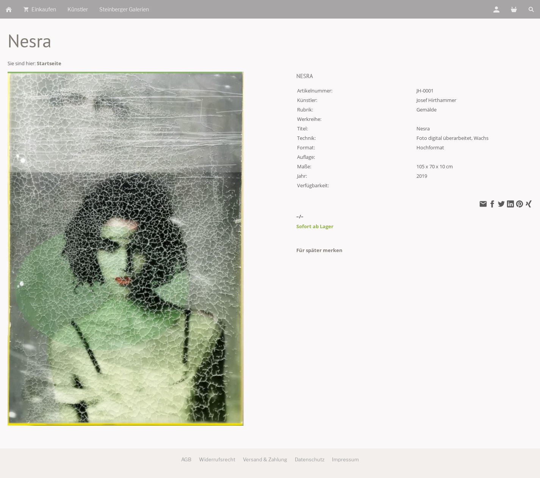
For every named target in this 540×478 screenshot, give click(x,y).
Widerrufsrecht (217, 459)
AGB (186, 459)
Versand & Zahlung (265, 459)
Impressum (345, 459)
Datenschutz (309, 459)
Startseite (49, 63)
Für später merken (319, 250)
